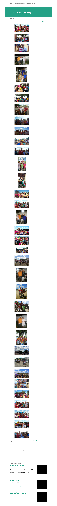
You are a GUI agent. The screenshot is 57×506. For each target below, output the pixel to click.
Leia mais (33, 476)
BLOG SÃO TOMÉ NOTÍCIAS (16, 2)
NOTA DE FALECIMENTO (18, 466)
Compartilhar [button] (43, 21)
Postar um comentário (18, 476)
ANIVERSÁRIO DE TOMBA (18, 493)
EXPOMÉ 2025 (14, 481)
